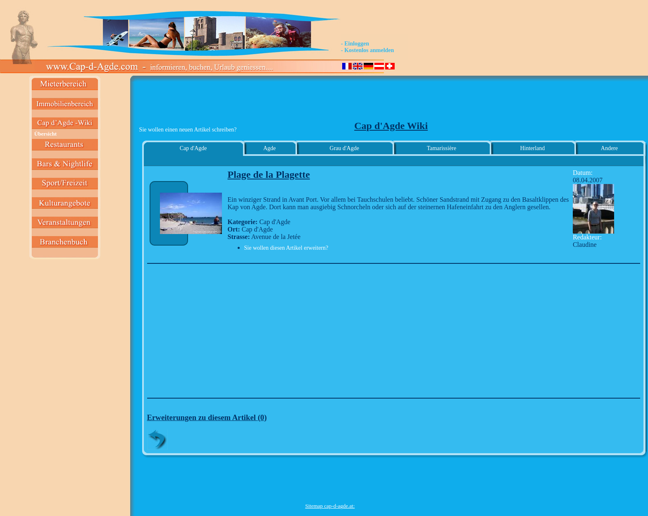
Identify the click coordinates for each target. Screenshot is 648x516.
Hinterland (532, 148)
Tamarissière (441, 148)
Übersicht (45, 134)
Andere (609, 148)
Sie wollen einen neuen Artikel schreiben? (188, 130)
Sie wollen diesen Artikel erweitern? (286, 248)
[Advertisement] (329, 101)
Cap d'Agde (193, 148)
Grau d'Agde (344, 148)
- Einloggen (355, 44)
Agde (269, 148)
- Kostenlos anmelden (367, 50)
